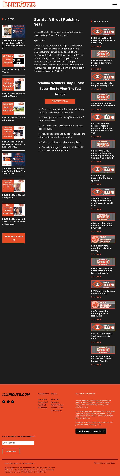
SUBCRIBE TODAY (60, 101)
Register (55, 402)
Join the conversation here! (90, 431)
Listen (97, 46)
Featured (42, 399)
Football (42, 405)
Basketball (43, 402)
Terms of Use (57, 407)
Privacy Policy (57, 405)
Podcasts (42, 407)
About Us (55, 399)
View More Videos (13, 238)
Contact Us (56, 410)
